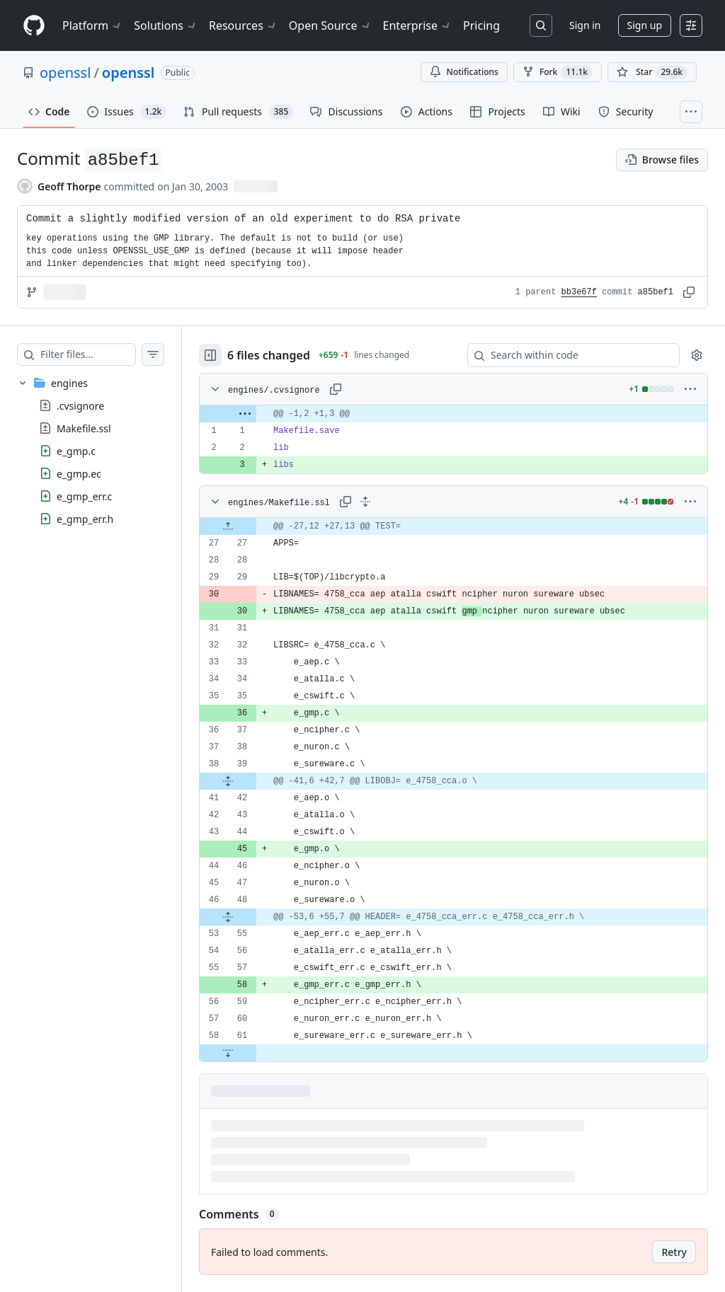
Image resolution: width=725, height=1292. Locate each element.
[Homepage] (34, 26)
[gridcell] (467, 413)
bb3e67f (579, 292)
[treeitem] (105, 450)
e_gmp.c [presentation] (76, 451)
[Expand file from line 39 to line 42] (256, 781)
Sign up (644, 25)
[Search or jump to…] (541, 25)
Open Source (330, 25)
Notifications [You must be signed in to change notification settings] (464, 72)
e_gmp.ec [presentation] (79, 473)
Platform (92, 25)
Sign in (584, 25)
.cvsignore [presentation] (80, 406)
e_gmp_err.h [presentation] (85, 519)
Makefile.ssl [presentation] (84, 428)
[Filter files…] (102, 354)
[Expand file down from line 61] (256, 1052)
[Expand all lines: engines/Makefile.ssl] (394, 502)
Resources (243, 25)
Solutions (166, 25)
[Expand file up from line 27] (256, 526)
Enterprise (417, 25)
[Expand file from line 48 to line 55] (256, 917)
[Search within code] (567, 355)
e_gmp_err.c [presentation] (84, 496)
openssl (65, 72)
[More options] (690, 389)
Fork (558, 72)
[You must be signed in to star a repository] (652, 72)
